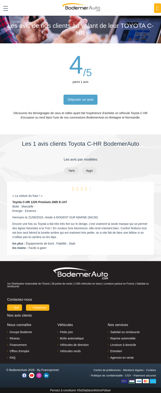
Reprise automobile (123, 338)
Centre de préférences (107, 370)
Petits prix (66, 332)
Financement (18, 345)
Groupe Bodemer (21, 332)
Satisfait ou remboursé (125, 332)
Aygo (89, 170)
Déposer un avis (80, 100)
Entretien (116, 351)
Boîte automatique (72, 338)
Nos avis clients (19, 315)
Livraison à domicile (123, 345)
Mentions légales (133, 370)
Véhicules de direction (74, 345)
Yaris (71, 170)
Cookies (151, 370)
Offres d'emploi (19, 351)
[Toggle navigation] (4, 8)
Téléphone (37, 307)
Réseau (15, 338)
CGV (128, 375)
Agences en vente (122, 357)
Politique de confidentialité (107, 375)
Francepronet (50, 370)
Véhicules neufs (70, 351)
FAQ (13, 357)
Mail (14, 307)
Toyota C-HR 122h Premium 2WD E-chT (39, 202)
